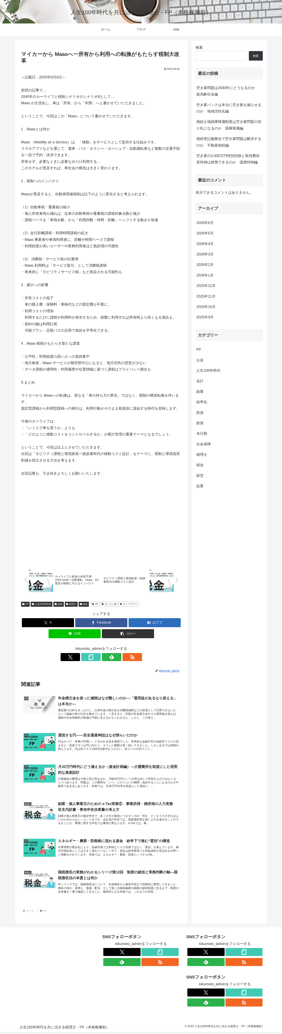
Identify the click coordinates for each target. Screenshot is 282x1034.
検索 (199, 48)
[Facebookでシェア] (101, 622)
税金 (84, 604)
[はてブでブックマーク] (155, 622)
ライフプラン (128, 604)
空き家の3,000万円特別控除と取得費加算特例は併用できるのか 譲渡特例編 (228, 159)
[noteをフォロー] (97, 657)
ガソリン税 (109, 604)
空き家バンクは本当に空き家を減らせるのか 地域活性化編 (228, 108)
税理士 (71, 604)
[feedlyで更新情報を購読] (106, 657)
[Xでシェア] (48, 622)
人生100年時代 (41, 604)
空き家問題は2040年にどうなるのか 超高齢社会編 (227, 91)
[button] (128, 633)
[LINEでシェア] (75, 633)
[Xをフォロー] (87, 657)
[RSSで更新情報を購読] (115, 657)
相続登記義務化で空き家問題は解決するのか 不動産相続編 (228, 142)
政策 (59, 604)
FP (25, 604)
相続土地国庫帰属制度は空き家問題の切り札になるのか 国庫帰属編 (228, 125)
